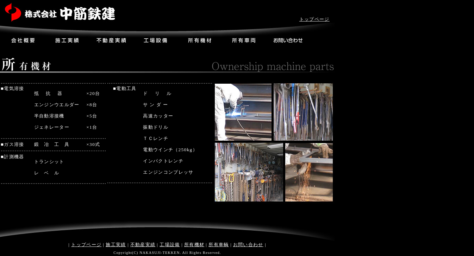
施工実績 (116, 244)
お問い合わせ (248, 244)
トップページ (314, 19)
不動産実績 (143, 244)
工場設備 (170, 244)
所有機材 (194, 244)
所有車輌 (218, 244)
